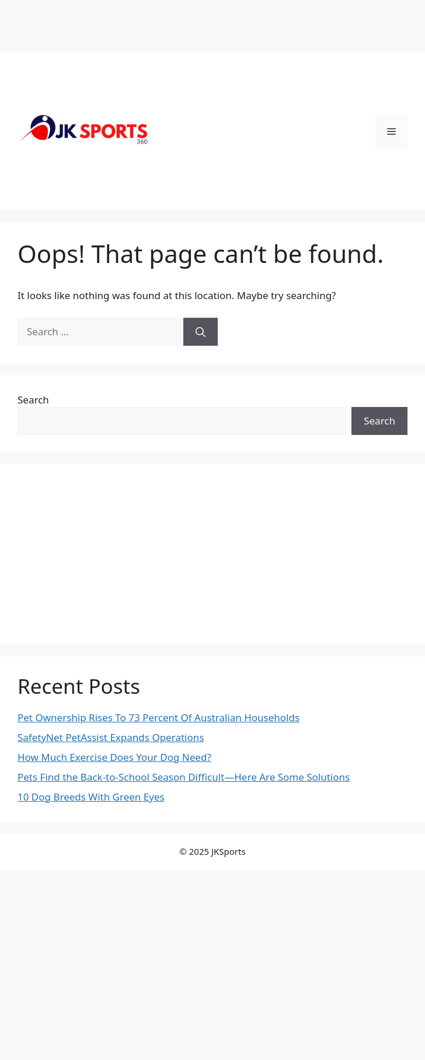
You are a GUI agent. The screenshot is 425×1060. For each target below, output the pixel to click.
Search (33, 399)
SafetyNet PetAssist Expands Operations (111, 737)
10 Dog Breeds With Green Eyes (91, 796)
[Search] (200, 332)
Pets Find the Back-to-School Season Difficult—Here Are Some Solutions (184, 777)
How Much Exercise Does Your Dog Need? (114, 757)
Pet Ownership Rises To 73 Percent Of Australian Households (158, 717)
